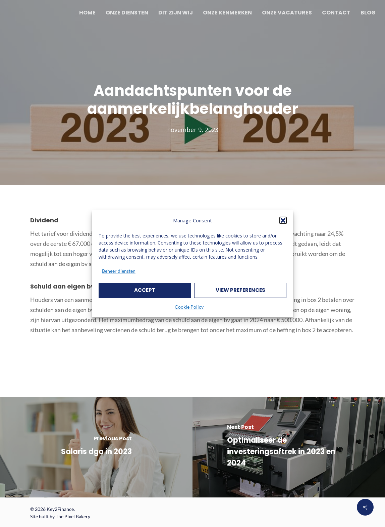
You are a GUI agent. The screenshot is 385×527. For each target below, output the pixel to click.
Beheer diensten (118, 271)
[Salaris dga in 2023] (96, 447)
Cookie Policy (189, 307)
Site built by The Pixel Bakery (60, 516)
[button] (283, 220)
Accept (144, 290)
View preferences (240, 290)
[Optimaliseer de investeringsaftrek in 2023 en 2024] (288, 447)
